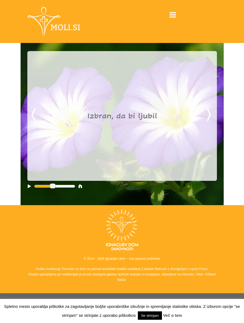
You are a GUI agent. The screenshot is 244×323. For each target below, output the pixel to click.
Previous (34, 115)
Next (210, 115)
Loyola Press (197, 269)
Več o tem (172, 315)
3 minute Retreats (154, 269)
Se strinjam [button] (150, 316)
